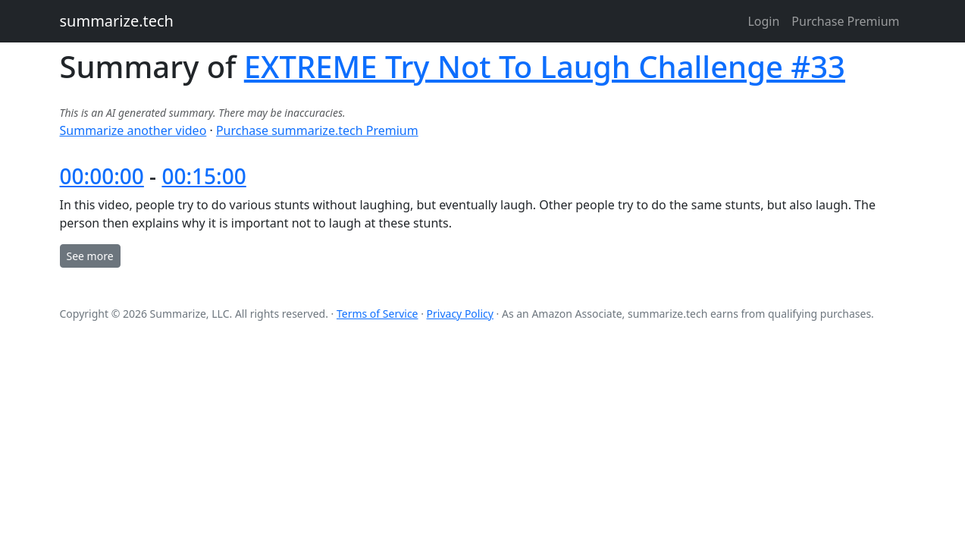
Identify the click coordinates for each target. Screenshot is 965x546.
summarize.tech (117, 21)
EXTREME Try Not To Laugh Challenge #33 (544, 66)
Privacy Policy (460, 313)
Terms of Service (377, 313)
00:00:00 (102, 176)
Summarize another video (133, 130)
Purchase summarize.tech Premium (317, 130)
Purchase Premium (845, 21)
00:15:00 (203, 176)
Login (763, 21)
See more (90, 256)
